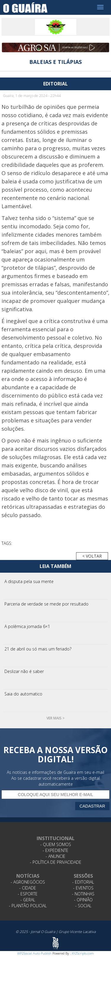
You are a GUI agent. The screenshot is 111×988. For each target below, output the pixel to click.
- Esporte (28, 894)
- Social (83, 905)
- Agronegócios (28, 882)
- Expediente (55, 850)
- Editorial (83, 882)
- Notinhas (83, 894)
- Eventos (83, 888)
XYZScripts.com (83, 953)
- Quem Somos (55, 844)
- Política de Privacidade (55, 862)
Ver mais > (55, 718)
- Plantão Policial (28, 905)
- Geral (27, 900)
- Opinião (83, 900)
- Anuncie (55, 856)
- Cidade (27, 888)
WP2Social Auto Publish (34, 953)
